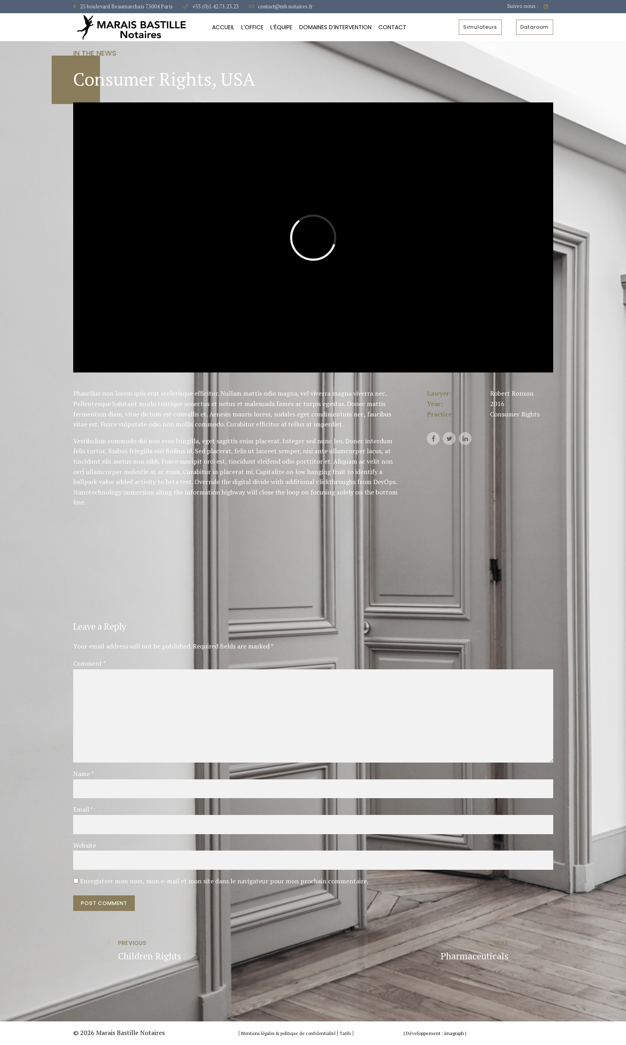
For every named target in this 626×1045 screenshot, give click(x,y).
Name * (83, 773)
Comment (89, 663)
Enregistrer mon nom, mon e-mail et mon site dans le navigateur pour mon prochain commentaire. (224, 881)
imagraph (454, 1033)
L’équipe (281, 27)
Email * (83, 809)
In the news (94, 53)
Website (84, 845)
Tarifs (345, 1033)
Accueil (223, 27)
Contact (392, 27)
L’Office (252, 27)
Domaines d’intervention (335, 27)
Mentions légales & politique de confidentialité (289, 1033)
